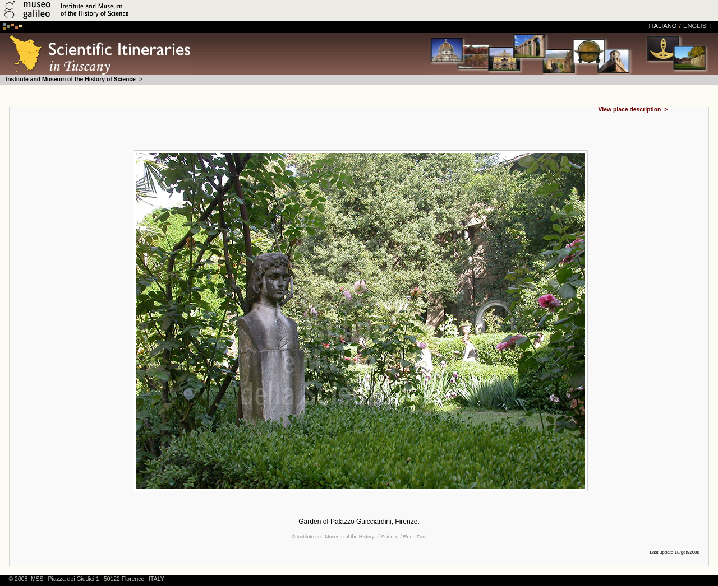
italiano (662, 25)
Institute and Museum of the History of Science (71, 79)
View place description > (633, 110)
